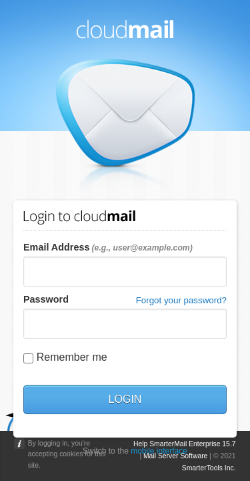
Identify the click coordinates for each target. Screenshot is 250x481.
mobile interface (159, 451)
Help (140, 444)
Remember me (72, 357)
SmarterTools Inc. (209, 468)
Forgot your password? (181, 300)
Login (125, 399)
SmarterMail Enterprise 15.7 (192, 444)
